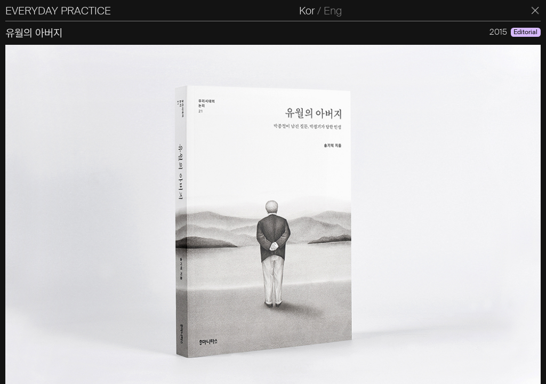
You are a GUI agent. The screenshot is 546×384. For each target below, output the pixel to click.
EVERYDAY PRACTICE (58, 11)
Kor (307, 11)
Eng (333, 11)
